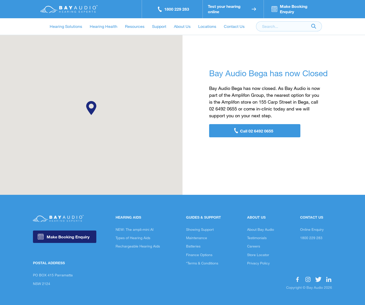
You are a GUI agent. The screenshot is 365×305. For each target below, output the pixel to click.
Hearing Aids (128, 217)
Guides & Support (203, 217)
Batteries (193, 246)
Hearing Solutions (66, 26)
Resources (134, 26)
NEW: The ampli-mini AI (135, 229)
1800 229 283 (311, 238)
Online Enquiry (312, 229)
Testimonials (257, 238)
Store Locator (258, 255)
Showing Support (200, 229)
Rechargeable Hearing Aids (138, 246)
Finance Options (199, 255)
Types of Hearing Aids (133, 238)
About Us (182, 26)
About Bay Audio (260, 229)
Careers (253, 246)
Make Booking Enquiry (67, 236)
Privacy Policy (258, 263)
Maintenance (196, 238)
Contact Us (234, 26)
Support (159, 26)
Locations (207, 26)
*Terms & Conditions (202, 263)
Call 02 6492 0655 (256, 130)
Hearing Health (103, 26)
